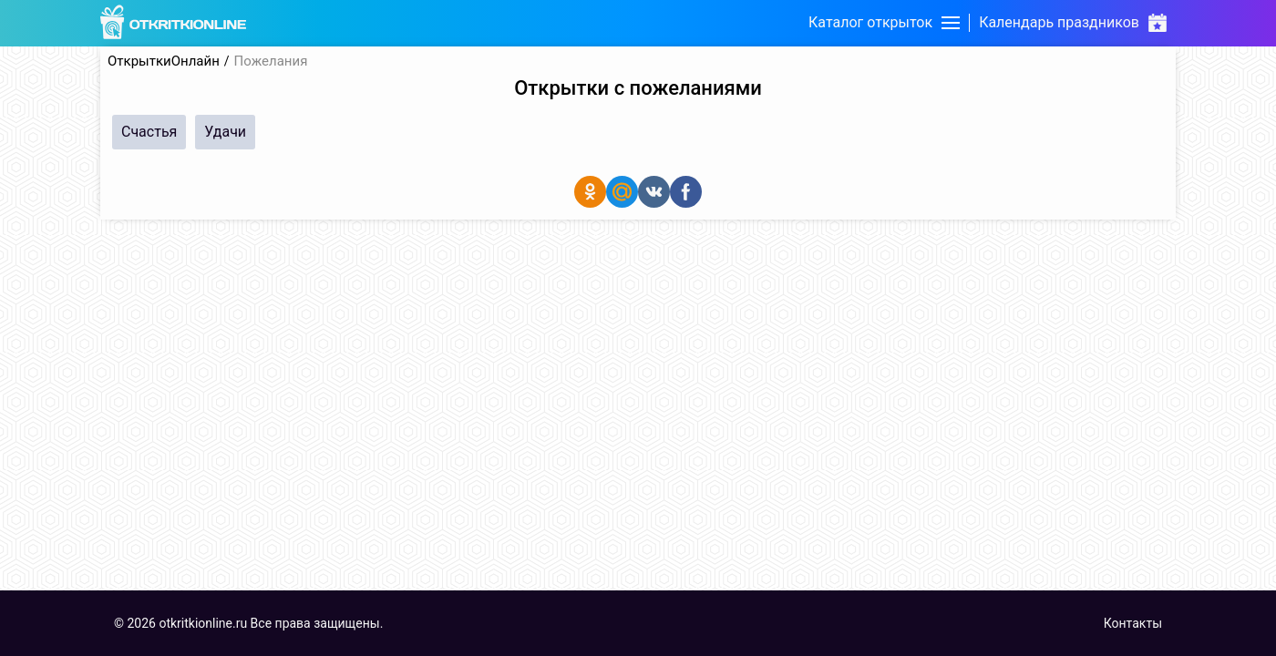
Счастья (149, 131)
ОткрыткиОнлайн (164, 61)
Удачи (225, 131)
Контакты (1133, 623)
